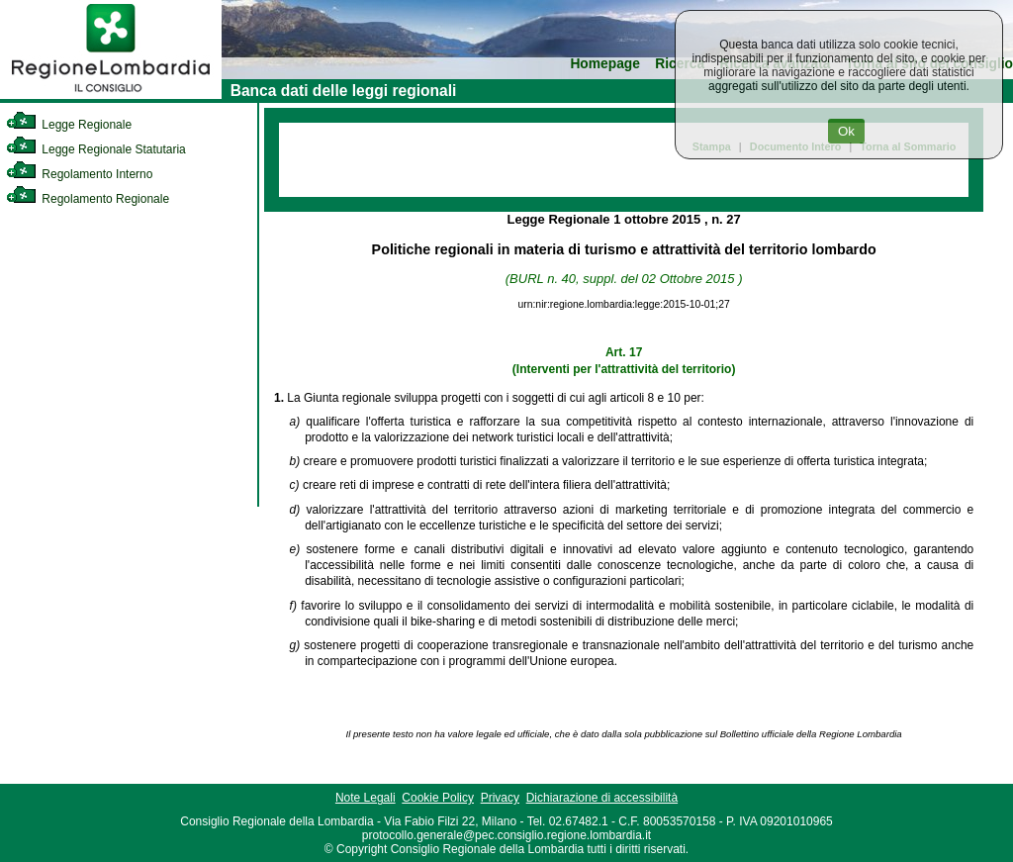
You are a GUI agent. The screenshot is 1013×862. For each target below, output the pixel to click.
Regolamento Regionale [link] (87, 199)
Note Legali (365, 798)
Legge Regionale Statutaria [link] (96, 149)
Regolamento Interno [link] (79, 174)
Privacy (500, 798)
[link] (111, 95)
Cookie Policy (438, 798)
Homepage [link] (605, 63)
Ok (846, 131)
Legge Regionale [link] (69, 125)
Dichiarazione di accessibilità (602, 798)
